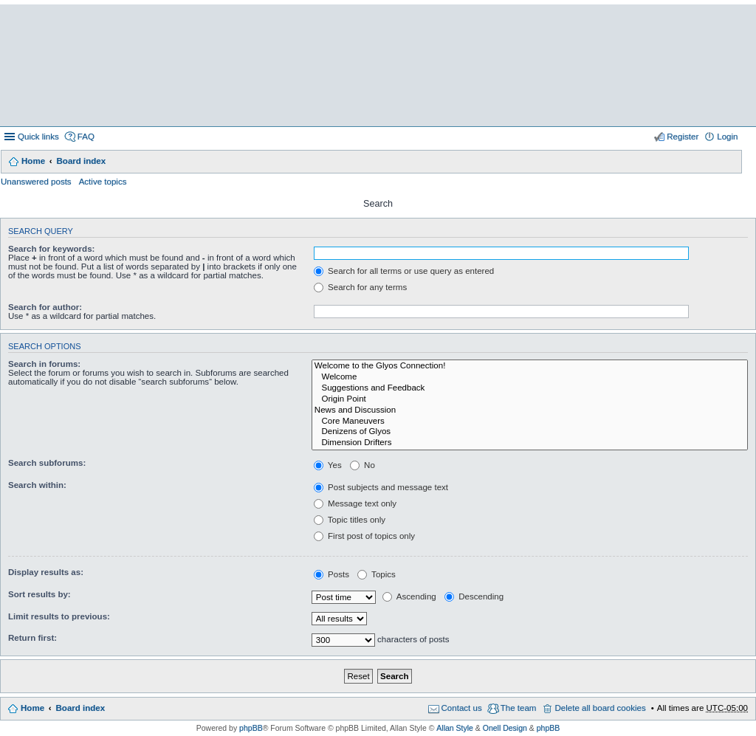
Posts (331, 574)
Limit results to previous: (59, 616)
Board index (81, 161)
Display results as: (45, 572)
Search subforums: (47, 462)
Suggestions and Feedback (529, 388)
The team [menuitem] (519, 708)
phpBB (251, 727)
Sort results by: (39, 594)
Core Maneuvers (529, 421)
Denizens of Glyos (529, 432)
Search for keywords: (51, 248)
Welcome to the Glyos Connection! (529, 366)
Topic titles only (349, 519)
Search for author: (45, 307)
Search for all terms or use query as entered (404, 270)
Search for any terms (360, 287)
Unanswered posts (36, 181)
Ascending (409, 596)
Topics (376, 574)
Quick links (38, 136)
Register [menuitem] (682, 136)
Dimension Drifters (529, 443)
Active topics (103, 181)
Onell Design (505, 727)
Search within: (37, 485)
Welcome (529, 377)
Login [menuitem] (727, 136)
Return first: (32, 637)
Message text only (355, 503)
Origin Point (529, 399)
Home (33, 161)
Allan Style (454, 727)
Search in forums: (44, 364)
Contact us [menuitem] (461, 708)
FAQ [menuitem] (86, 136)
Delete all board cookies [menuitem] (599, 708)
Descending (474, 596)
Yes (328, 465)
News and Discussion (529, 410)
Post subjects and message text (381, 487)
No (362, 465)
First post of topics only (364, 536)
